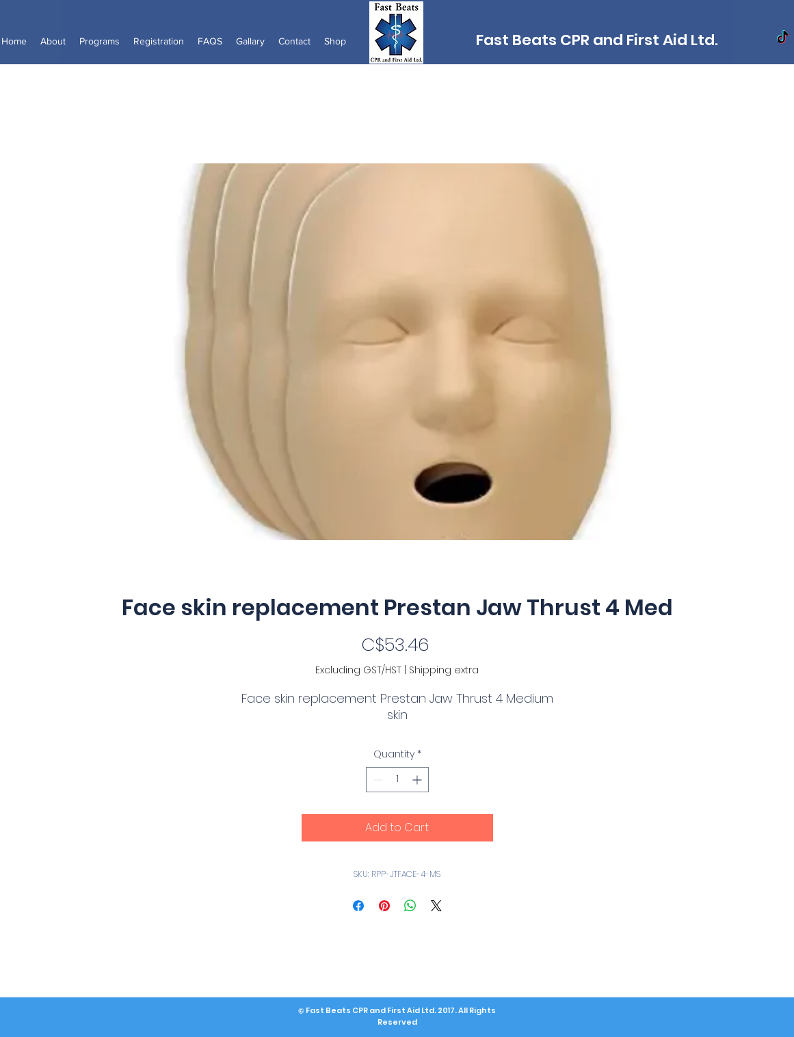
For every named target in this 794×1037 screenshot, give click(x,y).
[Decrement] (376, 780)
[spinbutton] (397, 780)
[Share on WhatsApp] (410, 906)
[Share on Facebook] (358, 906)
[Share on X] (436, 906)
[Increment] (418, 780)
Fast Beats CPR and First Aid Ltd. (597, 40)
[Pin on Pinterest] (384, 906)
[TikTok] (783, 38)
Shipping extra (444, 670)
